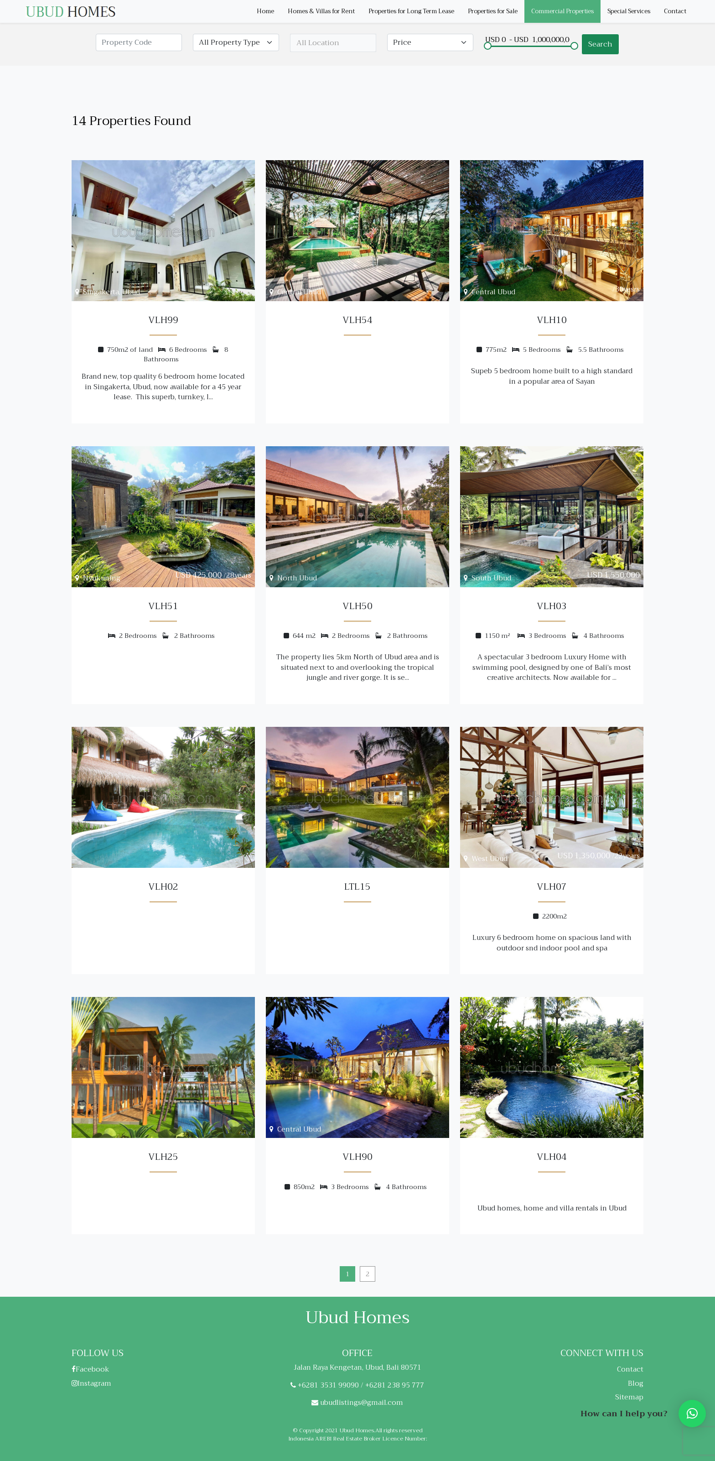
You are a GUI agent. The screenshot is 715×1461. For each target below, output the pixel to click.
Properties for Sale (493, 11)
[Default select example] (236, 42)
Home (265, 11)
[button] (692, 1413)
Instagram (91, 1383)
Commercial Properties (562, 11)
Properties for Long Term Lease (411, 11)
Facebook (90, 1369)
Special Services (628, 11)
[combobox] (333, 43)
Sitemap (629, 1397)
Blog (635, 1383)
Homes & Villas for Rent (321, 11)
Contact (675, 11)
